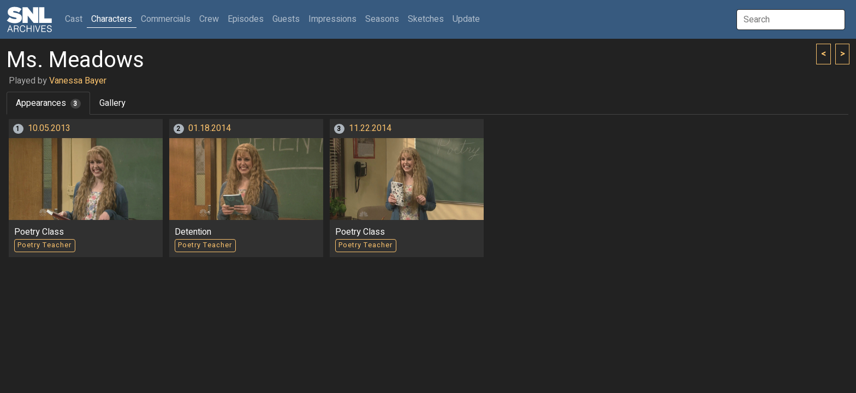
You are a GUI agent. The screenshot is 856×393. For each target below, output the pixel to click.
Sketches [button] (426, 19)
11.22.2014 (370, 128)
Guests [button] (286, 19)
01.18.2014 (209, 128)
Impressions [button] (332, 19)
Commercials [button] (166, 19)
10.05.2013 (49, 128)
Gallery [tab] (112, 103)
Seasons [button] (382, 19)
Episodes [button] (246, 19)
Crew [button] (209, 19)
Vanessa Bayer (77, 80)
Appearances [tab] (48, 103)
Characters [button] (111, 19)
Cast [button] (76, 19)
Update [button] (466, 19)
